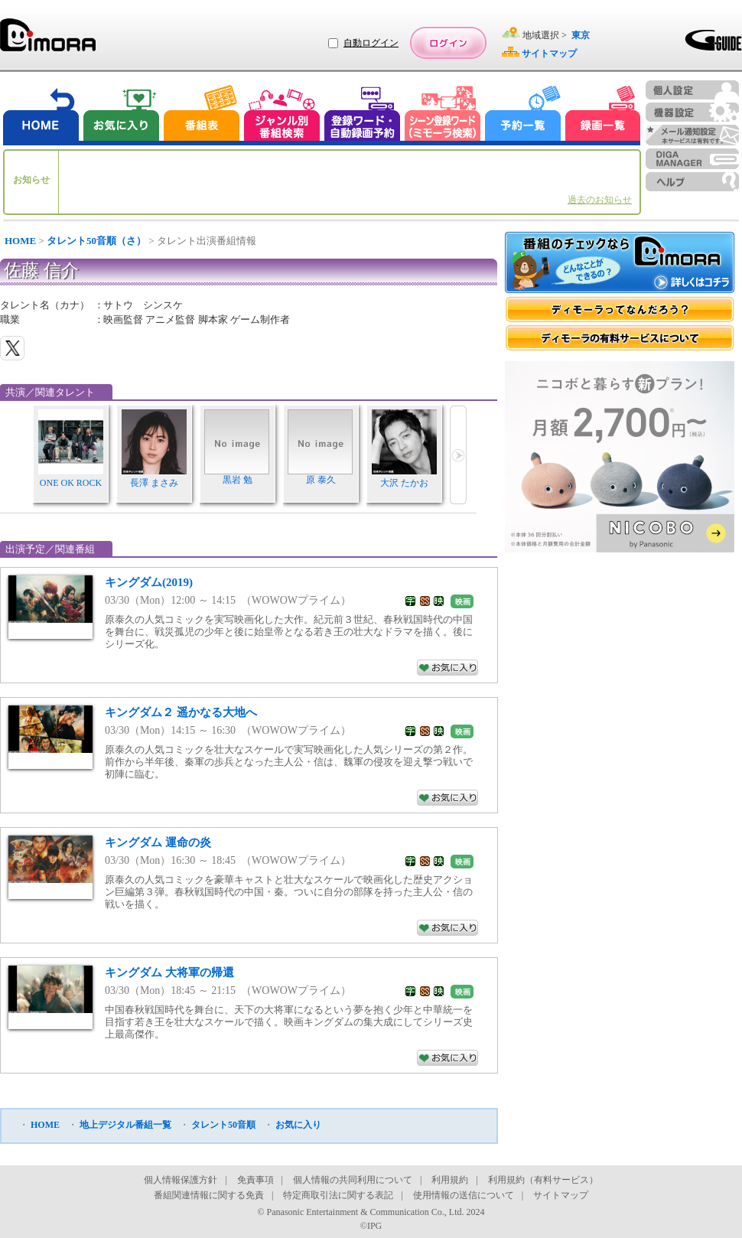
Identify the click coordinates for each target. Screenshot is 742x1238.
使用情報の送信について (463, 1195)
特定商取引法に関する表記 (338, 1195)
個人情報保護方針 (180, 1179)
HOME (20, 240)
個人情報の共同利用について (352, 1179)
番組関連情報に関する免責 (209, 1195)
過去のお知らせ (600, 199)
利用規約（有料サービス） (543, 1179)
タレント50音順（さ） (96, 240)
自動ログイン (371, 42)
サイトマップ (560, 1195)
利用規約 (449, 1179)
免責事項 (255, 1179)
